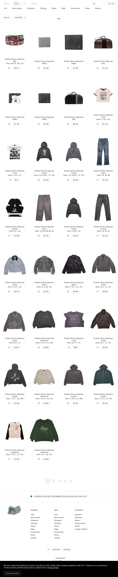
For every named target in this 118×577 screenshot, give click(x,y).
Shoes (54, 8)
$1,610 (75, 236)
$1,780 (105, 180)
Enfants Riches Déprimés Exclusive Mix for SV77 (59, 496)
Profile (67, 550)
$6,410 (16, 291)
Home (87, 8)
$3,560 (105, 291)
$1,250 (16, 459)
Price (7, 17)
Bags (63, 8)
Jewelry (98, 8)
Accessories (75, 8)
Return (77, 520)
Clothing (43, 8)
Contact (56, 550)
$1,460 (16, 236)
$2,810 (16, 347)
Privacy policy (80, 523)
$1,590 (16, 403)
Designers (31, 8)
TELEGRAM (60, 558)
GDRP (77, 526)
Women (7, 4)
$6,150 (75, 124)
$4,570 (16, 68)
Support (34, 4)
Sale (5, 8)
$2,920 (46, 291)
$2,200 (46, 236)
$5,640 (105, 347)
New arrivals (17, 8)
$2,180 (46, 68)
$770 (17, 180)
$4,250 (105, 236)
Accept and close (12, 573)
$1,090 (75, 68)
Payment (78, 515)
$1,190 (16, 124)
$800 (76, 347)
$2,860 (75, 291)
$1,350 (46, 180)
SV (24, 4)
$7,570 (105, 68)
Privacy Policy (53, 568)
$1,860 (46, 347)
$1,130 (105, 124)
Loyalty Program (81, 529)
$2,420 (75, 403)
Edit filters (20, 17)
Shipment (78, 517)
